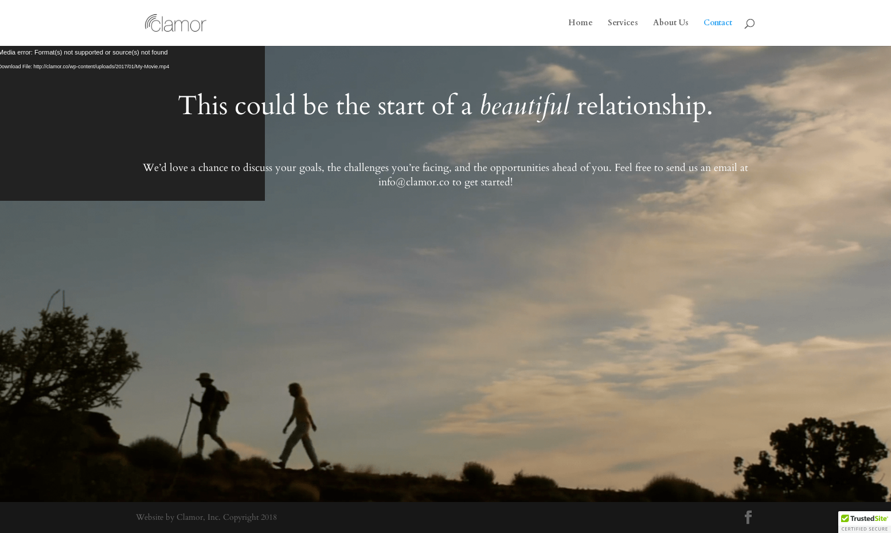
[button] (864, 522)
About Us (671, 23)
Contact (718, 23)
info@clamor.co (414, 182)
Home (580, 23)
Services (623, 23)
